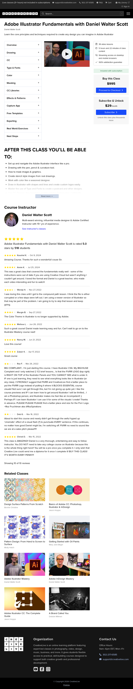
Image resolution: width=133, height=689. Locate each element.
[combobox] (82, 13)
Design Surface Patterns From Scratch (23, 504)
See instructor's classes (34, 228)
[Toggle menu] (128, 13)
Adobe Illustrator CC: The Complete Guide (22, 615)
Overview (12, 45)
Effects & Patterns (16, 98)
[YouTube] (35, 669)
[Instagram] (48, 669)
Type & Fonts (13, 67)
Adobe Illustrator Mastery (17, 578)
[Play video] (67, 54)
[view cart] (109, 2)
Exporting (11, 121)
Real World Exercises (17, 128)
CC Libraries (13, 90)
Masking (11, 83)
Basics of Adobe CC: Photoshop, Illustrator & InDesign (65, 506)
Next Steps (12, 136)
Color (9, 75)
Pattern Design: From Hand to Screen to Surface (24, 543)
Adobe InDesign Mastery (61, 578)
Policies (66, 685)
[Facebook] (42, 669)
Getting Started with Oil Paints (64, 541)
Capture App (13, 105)
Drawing (11, 52)
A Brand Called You (59, 613)
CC (8, 60)
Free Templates (15, 113)
